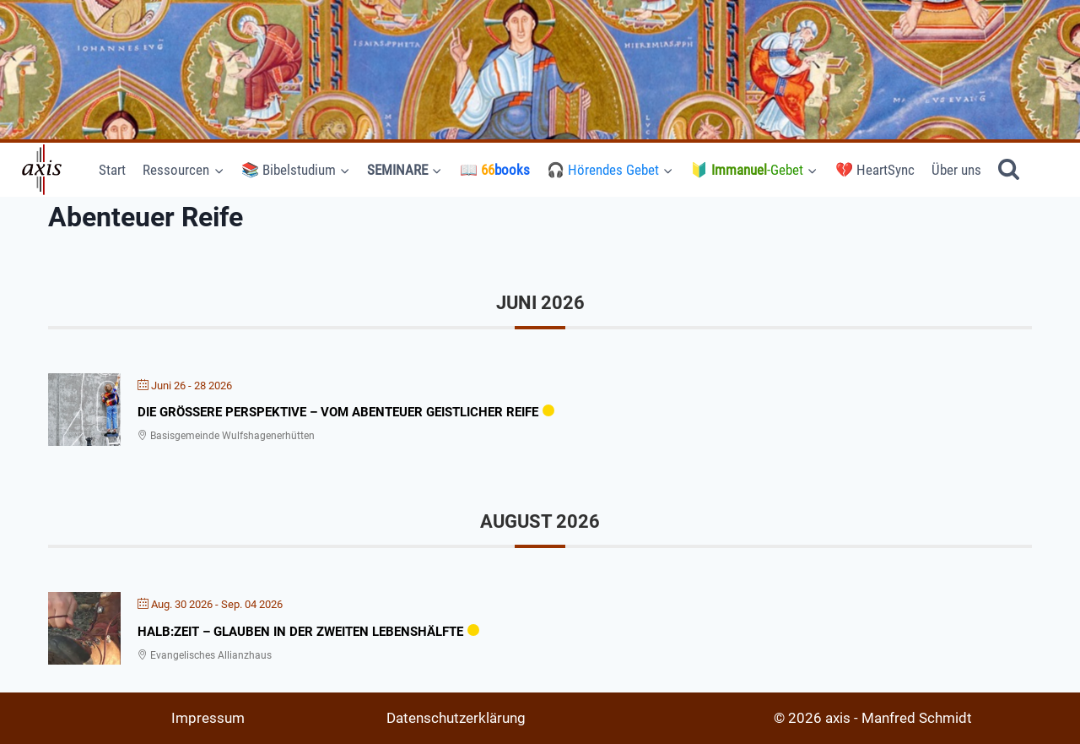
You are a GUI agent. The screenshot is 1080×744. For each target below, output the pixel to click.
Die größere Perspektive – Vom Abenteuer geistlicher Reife (338, 412)
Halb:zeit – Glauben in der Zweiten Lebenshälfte (300, 631)
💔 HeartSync (875, 169)
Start (112, 169)
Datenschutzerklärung (456, 717)
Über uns (956, 169)
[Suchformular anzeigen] (1009, 170)
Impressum (208, 717)
